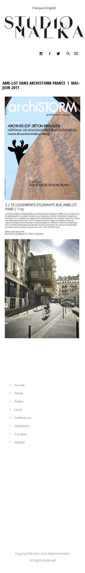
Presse (18, 393)
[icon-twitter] (58, 54)
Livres (18, 409)
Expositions (21, 426)
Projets (18, 401)
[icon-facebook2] (50, 54)
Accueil (19, 385)
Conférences (22, 417)
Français (38, 8)
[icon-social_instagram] (42, 54)
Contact (19, 442)
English (51, 8)
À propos (20, 434)
